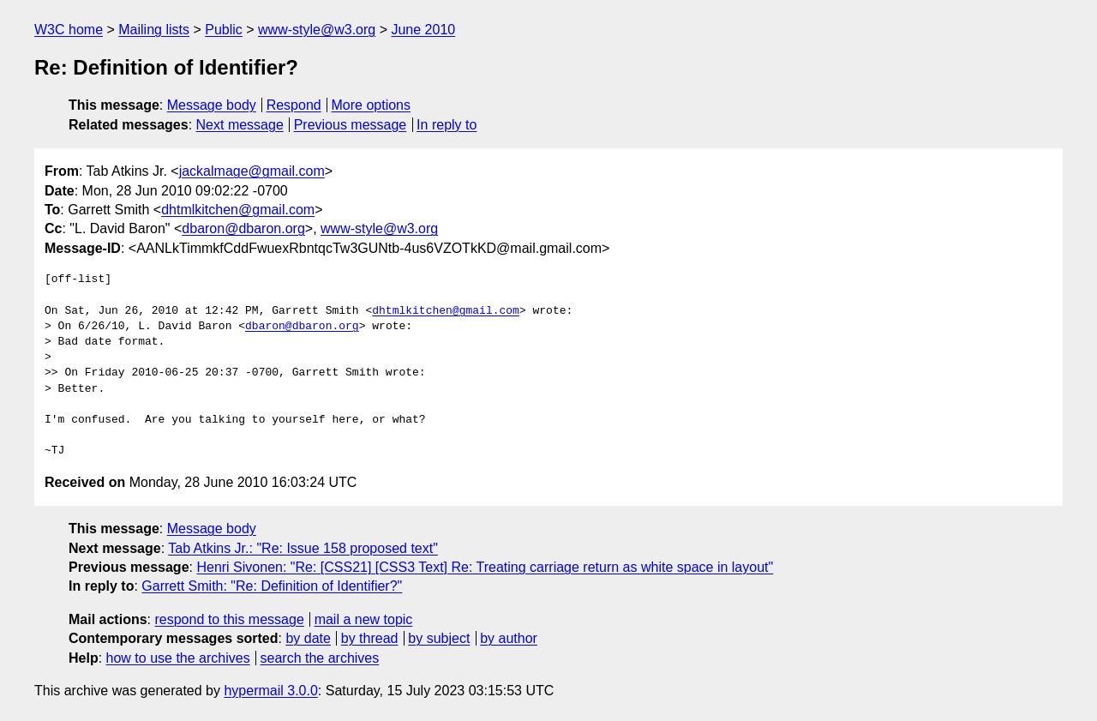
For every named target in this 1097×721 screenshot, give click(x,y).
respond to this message (228, 619)
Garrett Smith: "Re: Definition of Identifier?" (271, 586)
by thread (370, 638)
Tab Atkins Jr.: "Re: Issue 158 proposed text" (303, 548)
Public (224, 29)
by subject (439, 638)
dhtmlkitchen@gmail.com (238, 209)
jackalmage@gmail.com (252, 171)
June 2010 (423, 29)
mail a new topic (364, 619)
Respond (294, 105)
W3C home (68, 29)
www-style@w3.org (316, 29)
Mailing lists (153, 29)
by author (508, 638)
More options (371, 105)
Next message (240, 124)
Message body (211, 105)
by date (307, 638)
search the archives (320, 658)
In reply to (447, 124)
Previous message (350, 124)
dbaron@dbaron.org (243, 228)
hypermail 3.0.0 (270, 690)
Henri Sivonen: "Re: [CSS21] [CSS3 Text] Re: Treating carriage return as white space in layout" (484, 567)
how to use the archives (178, 658)
